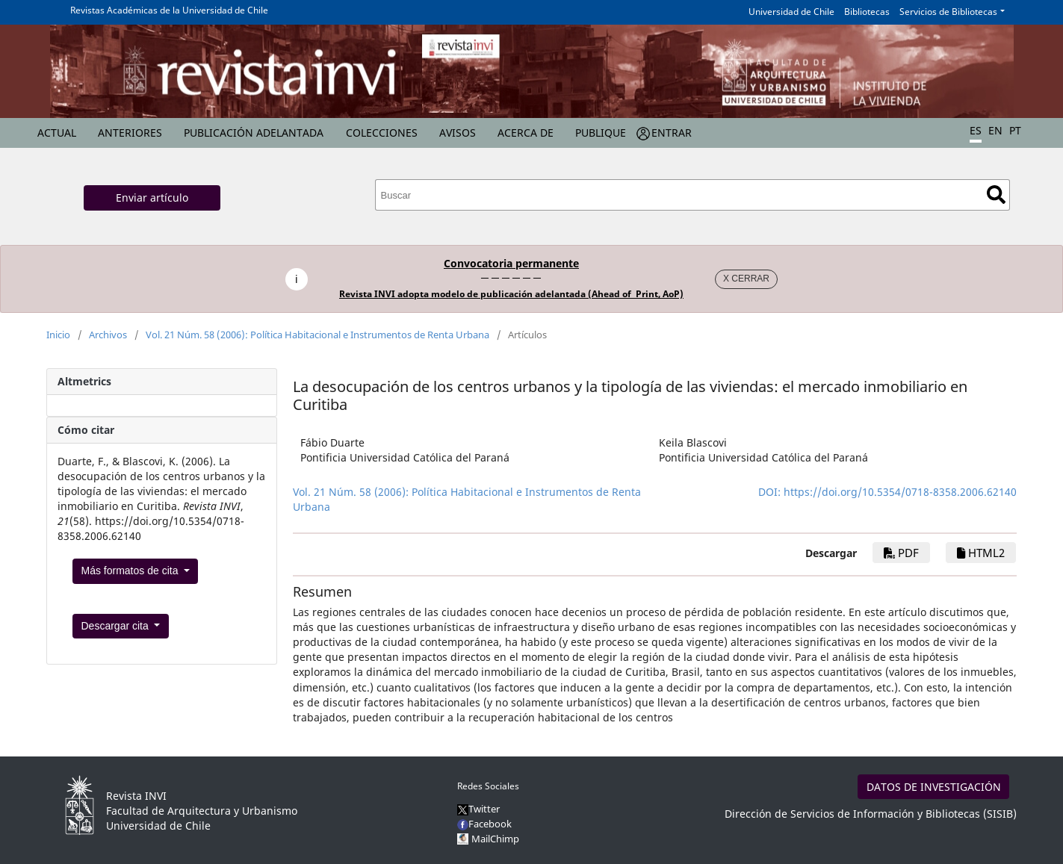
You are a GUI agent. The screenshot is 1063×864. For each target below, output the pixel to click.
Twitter (478, 808)
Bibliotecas (867, 11)
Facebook (484, 823)
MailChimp (495, 838)
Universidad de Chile (791, 11)
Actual (56, 132)
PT (1015, 130)
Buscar (996, 194)
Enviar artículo (152, 197)
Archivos (108, 334)
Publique (600, 132)
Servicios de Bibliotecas (948, 11)
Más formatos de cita (131, 570)
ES (976, 130)
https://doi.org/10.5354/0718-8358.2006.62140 (900, 492)
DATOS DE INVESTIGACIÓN (934, 787)
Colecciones (382, 132)
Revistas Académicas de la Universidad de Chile (169, 10)
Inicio (58, 334)
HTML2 (981, 552)
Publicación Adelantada (253, 132)
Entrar (671, 132)
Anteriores (130, 132)
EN (995, 130)
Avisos (457, 132)
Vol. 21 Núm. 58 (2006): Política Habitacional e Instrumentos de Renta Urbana (317, 334)
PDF (901, 552)
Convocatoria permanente (511, 263)
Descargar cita (116, 626)
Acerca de (526, 132)
